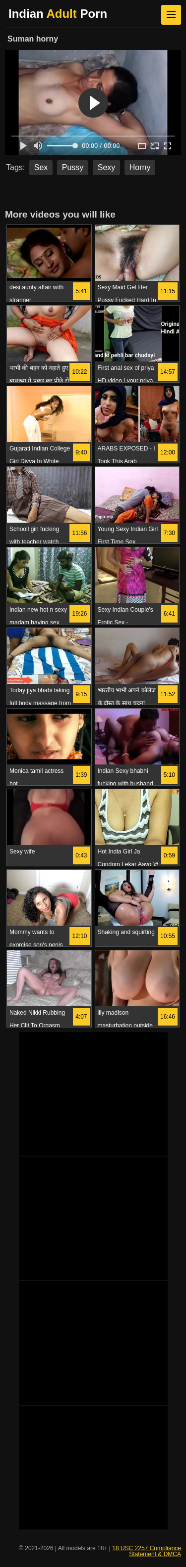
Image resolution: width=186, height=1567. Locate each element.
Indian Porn (57, 13)
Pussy (73, 167)
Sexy (107, 167)
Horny (140, 167)
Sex (41, 167)
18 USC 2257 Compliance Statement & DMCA (146, 1551)
